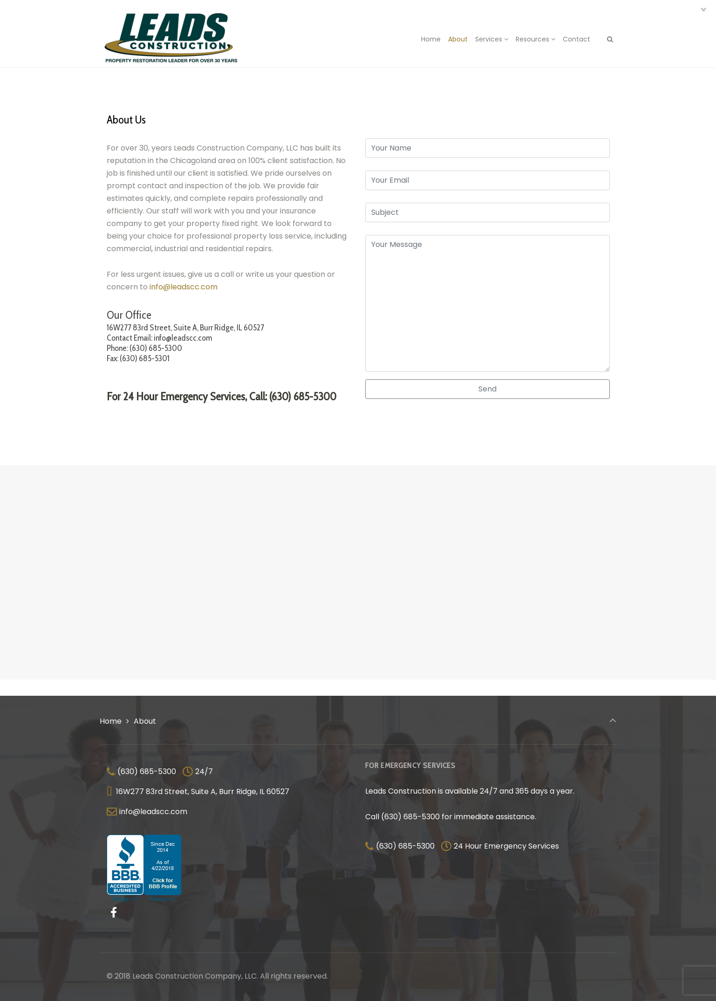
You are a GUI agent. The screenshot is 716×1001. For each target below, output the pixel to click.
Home (111, 721)
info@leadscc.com (184, 286)
